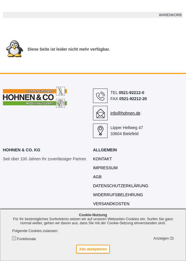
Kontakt (102, 159)
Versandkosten (111, 203)
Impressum (105, 168)
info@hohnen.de (125, 113)
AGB (97, 176)
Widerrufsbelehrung (118, 194)
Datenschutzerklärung (120, 185)
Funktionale (26, 239)
